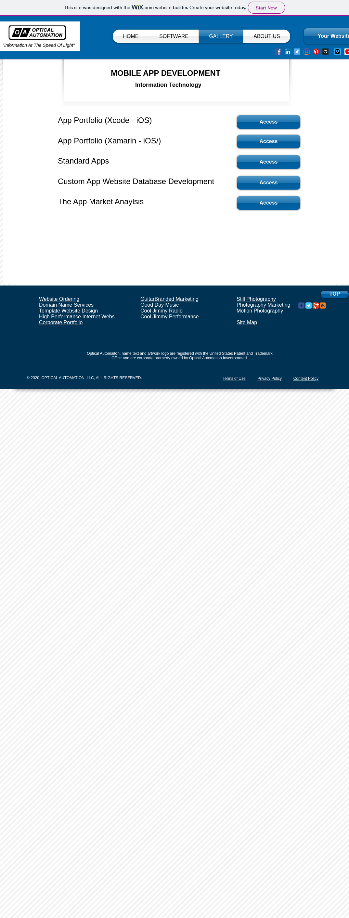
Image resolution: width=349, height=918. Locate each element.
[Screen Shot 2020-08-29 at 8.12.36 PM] (325, 51)
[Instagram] (307, 51)
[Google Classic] (316, 305)
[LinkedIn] (288, 51)
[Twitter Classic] (308, 305)
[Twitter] (297, 51)
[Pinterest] (316, 51)
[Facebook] (278, 51)
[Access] (268, 122)
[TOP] (335, 294)
